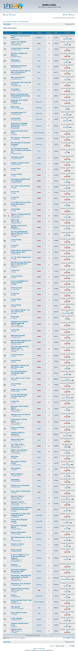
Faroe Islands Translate (19, 612)
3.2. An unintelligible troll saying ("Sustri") (19, 282)
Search (72, 15)
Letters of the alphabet (18, 42)
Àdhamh (66, 374)
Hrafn (39, 408)
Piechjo (39, 545)
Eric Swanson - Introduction (20, 138)
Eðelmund (39, 144)
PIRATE (39, 550)
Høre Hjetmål (15, 607)
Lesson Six (14, 245)
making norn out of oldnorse (20, 414)
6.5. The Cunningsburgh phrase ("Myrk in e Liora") (20, 232)
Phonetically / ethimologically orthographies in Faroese (21, 576)
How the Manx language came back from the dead (21, 341)
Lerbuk (14, 170)
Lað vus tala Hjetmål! (17, 108)
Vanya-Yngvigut (66, 313)
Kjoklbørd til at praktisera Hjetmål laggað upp (19, 322)
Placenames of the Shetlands (21, 584)
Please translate (16, 550)
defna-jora (39, 102)
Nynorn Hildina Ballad (18, 532)
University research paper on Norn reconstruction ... (21, 71)
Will (66, 109)
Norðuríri (39, 539)
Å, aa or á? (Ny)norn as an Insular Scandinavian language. (20, 556)
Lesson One (15, 192)
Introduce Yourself (17, 502)
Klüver (66, 79)
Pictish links (15, 317)
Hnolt (66, 50)
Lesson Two (15, 293)
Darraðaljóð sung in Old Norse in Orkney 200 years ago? (21, 508)
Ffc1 (39, 151)
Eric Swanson (39, 138)
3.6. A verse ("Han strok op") (20, 186)
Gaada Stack (15, 39)
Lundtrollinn (39, 515)
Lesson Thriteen (16, 174)
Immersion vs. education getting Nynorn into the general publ (19, 125)
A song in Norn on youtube (20, 48)
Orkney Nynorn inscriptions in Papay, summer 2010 (21, 251)
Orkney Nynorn (16, 253)
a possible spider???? (18, 112)
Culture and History (17, 427)
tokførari (66, 45)
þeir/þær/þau (15, 480)
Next (73, 638)
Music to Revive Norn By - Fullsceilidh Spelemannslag (20, 95)
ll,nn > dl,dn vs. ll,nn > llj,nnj (20, 378)
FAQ (65, 15)
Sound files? (15, 89)
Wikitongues (15, 60)
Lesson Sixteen (16, 240)
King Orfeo (14, 456)
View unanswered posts (10, 21)
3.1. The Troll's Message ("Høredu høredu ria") (19, 395)
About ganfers (16, 468)
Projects (14, 595)
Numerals (14, 564)
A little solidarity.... (17, 618)
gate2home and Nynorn (19, 66)
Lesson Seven (16, 360)
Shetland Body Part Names (20, 589)
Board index (7, 24)
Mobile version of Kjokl (19, 389)
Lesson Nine (15, 330)
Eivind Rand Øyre (39, 132)
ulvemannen (39, 596)
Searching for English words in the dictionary (20, 180)
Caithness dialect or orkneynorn (18, 433)
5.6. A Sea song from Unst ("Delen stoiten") (20, 347)
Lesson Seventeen (17, 355)
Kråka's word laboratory (19, 450)
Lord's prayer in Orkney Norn (21, 491)
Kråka (66, 182)
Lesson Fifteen (16, 384)
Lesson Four (15, 270)
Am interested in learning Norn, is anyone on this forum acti (21, 150)
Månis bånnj (15, 107)
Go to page (66, 638)
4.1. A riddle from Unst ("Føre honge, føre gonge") (21, 203)
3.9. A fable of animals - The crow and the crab (20, 311)
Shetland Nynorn (16, 45)
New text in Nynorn (17, 496)
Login (5, 15)
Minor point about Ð (17, 77)
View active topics (23, 21)
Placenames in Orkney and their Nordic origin (20, 366)
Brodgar (14, 187)
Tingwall (14, 134)
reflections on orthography (20, 485)
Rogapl (66, 217)
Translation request (17, 157)
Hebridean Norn (16, 629)
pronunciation (16, 118)
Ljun (39, 492)
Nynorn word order (17, 439)
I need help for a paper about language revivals (21, 514)
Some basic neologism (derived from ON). (18, 570)
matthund (39, 527)
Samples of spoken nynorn (20, 163)
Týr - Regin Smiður (17, 444)
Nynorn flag (15, 220)
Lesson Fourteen (17, 276)
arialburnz (39, 37)
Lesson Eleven (16, 305)
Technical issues (16, 288)
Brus (38, 43)
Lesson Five (15, 401)
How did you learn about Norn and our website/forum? (21, 263)
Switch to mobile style (39, 648)
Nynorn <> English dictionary (21, 214)
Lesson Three (15, 168)
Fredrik (39, 158)
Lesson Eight (15, 209)
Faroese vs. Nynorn (17, 544)
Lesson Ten (15, 197)
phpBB (33, 650)
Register (12, 15)
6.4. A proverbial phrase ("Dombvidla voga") (19, 372)
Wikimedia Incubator (18, 335)
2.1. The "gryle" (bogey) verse (21, 257)
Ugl (39, 590)
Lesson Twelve (16, 299)
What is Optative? (17, 474)
